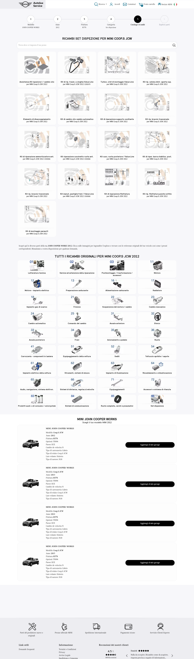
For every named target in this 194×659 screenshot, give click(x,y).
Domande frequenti (27, 649)
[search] (174, 45)
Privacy (62, 652)
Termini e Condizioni (67, 649)
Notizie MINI (165, 4)
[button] (30, 444)
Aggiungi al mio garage (150, 445)
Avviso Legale (64, 655)
